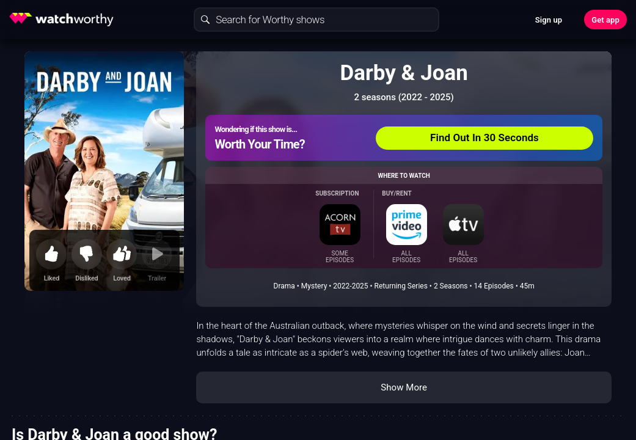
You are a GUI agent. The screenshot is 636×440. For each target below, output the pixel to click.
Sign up (548, 19)
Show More (404, 387)
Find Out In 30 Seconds (484, 137)
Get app (605, 19)
